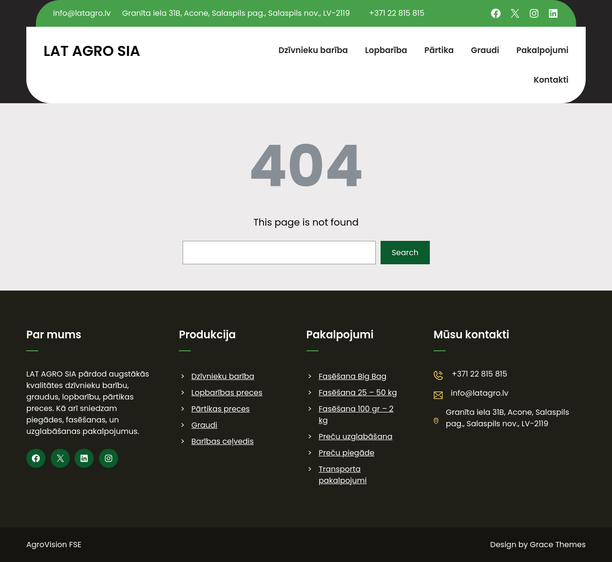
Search (405, 252)
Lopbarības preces (226, 392)
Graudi (204, 425)
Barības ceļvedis (222, 441)
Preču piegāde (346, 452)
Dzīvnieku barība (222, 376)
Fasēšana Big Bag (353, 376)
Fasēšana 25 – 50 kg (358, 392)
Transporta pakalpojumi (343, 475)
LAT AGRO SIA (92, 51)
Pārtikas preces (220, 408)
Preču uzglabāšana (356, 436)
